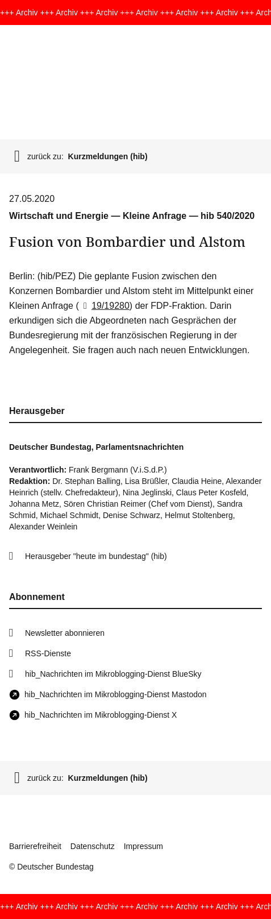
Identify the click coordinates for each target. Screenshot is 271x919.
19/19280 (104, 306)
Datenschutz (92, 846)
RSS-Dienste (48, 653)
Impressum (143, 846)
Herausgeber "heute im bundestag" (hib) (96, 556)
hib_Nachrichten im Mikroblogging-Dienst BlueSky (113, 673)
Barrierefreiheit (35, 846)
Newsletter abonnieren (65, 632)
